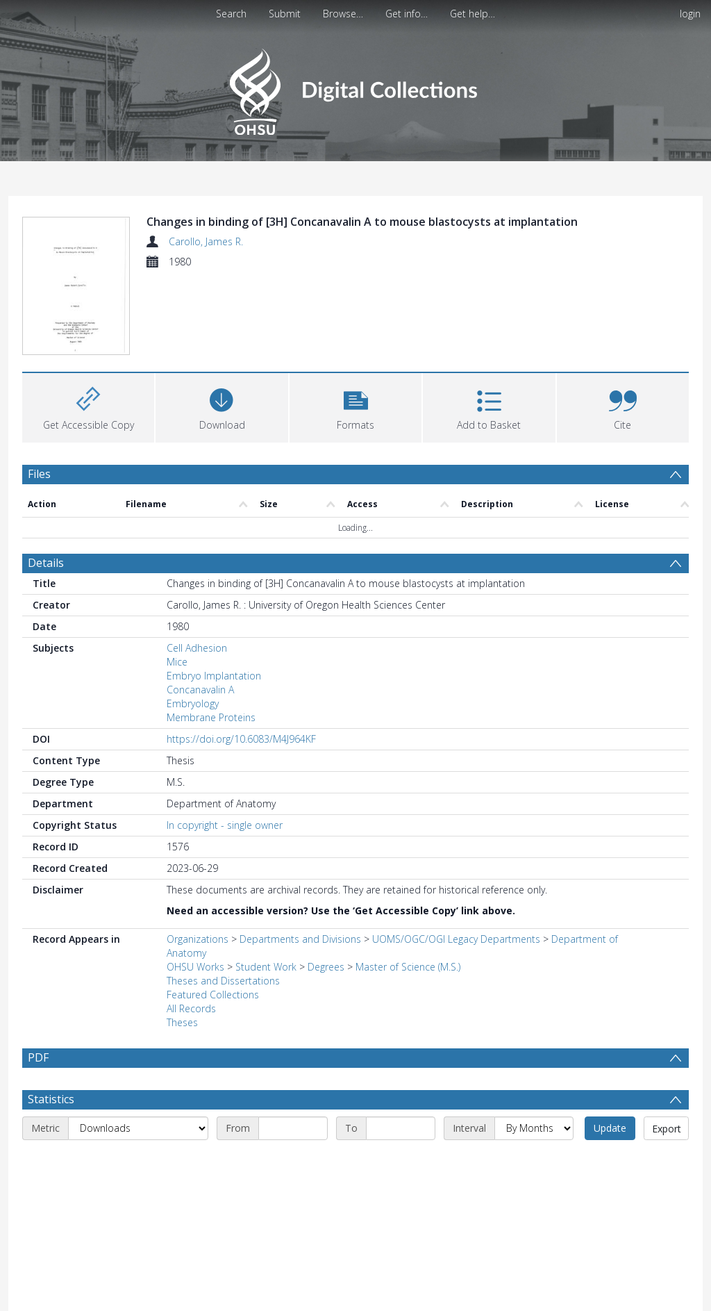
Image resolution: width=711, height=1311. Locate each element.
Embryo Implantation (214, 675)
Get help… (472, 13)
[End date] (400, 1128)
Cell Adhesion (197, 647)
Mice (177, 661)
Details (46, 562)
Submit (285, 13)
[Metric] (138, 1128)
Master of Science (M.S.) (408, 966)
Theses (182, 1022)
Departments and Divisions (300, 939)
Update (610, 1128)
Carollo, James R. (206, 241)
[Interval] (534, 1128)
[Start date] (293, 1128)
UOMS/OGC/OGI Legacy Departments (457, 939)
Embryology (193, 703)
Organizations (197, 939)
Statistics (51, 1099)
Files (39, 473)
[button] (355, 406)
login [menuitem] (690, 13)
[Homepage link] (355, 88)
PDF (38, 1057)
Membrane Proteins (211, 717)
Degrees (326, 966)
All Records (191, 1008)
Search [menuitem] (231, 13)
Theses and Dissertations (223, 980)
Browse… (343, 13)
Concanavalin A (200, 689)
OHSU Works (195, 966)
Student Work (265, 966)
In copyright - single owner (225, 825)
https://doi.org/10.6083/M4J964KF (241, 738)
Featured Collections (213, 994)
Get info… (406, 13)
